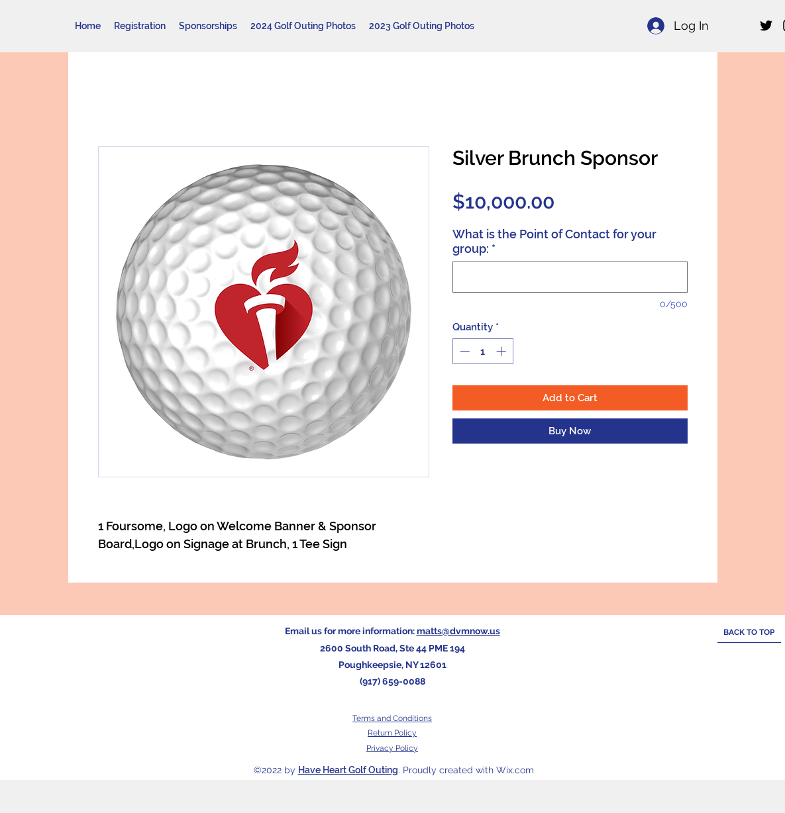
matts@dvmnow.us (458, 631)
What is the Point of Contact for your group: (554, 241)
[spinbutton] (483, 351)
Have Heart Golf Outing (348, 770)
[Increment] (502, 351)
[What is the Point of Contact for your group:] (570, 277)
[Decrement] (463, 351)
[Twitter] (766, 25)
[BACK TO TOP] (749, 633)
